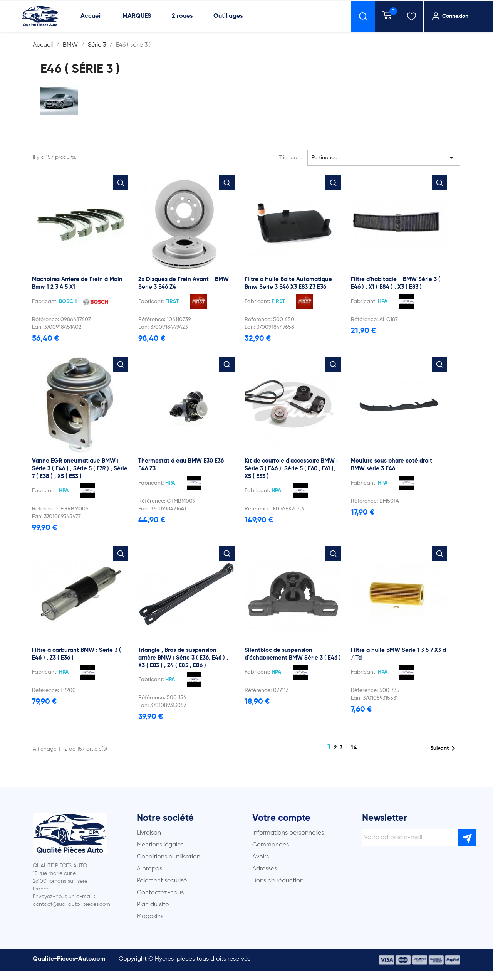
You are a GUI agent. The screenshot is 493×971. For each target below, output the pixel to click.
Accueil (91, 16)
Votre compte (281, 818)
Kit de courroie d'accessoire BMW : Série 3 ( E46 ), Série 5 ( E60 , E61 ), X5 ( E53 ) (291, 468)
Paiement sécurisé (162, 881)
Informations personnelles (288, 833)
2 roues (182, 16)
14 (354, 748)
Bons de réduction (278, 881)
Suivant (444, 748)
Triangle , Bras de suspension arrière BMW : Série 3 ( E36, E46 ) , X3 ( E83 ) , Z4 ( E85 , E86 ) (183, 657)
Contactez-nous (160, 893)
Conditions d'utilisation (168, 857)
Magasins (150, 917)
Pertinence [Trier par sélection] (384, 157)
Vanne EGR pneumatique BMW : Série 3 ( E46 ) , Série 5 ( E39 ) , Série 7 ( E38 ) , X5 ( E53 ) (79, 468)
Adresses (264, 869)
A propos (149, 869)
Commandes (270, 845)
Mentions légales (160, 845)
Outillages (228, 16)
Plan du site (153, 905)
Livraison (149, 833)
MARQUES (136, 16)
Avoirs (260, 857)
